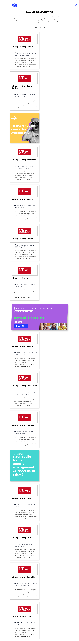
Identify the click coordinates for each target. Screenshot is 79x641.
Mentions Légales (17, 629)
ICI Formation (38, 624)
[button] (39, 27)
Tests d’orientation (46, 584)
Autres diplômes (17, 601)
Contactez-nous (17, 614)
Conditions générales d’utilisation (21, 632)
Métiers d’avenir (45, 197)
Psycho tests (44, 588)
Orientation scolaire (24, 201)
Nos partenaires (17, 611)
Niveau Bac (15, 588)
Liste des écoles (9, 548)
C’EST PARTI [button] (20, 214)
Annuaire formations (18, 575)
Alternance (20, 197)
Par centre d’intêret (46, 570)
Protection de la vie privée (19, 635)
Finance (36, 548)
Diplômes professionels (19, 597)
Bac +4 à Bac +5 (17, 594)
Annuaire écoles (17, 578)
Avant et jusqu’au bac (18, 584)
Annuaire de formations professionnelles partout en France (27, 627)
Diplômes (32, 197)
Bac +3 (29, 548)
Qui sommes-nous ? (19, 607)
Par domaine (45, 567)
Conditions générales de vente (20, 638)
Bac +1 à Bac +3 (16, 591)
